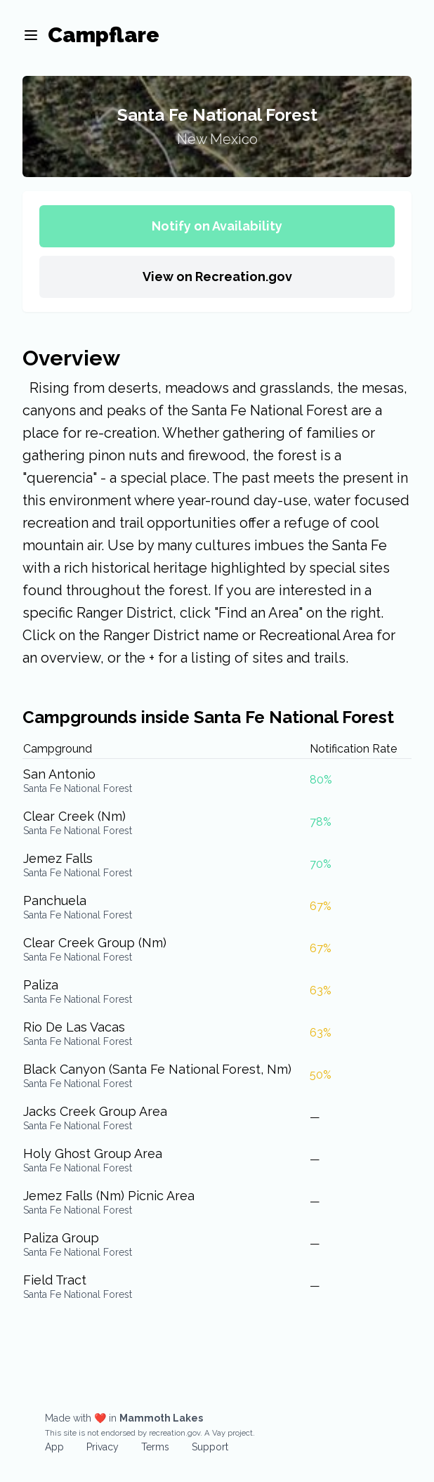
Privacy (102, 1446)
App (54, 1446)
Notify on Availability (217, 226)
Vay (218, 1433)
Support (210, 1446)
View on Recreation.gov (217, 276)
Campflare (103, 34)
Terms (155, 1446)
